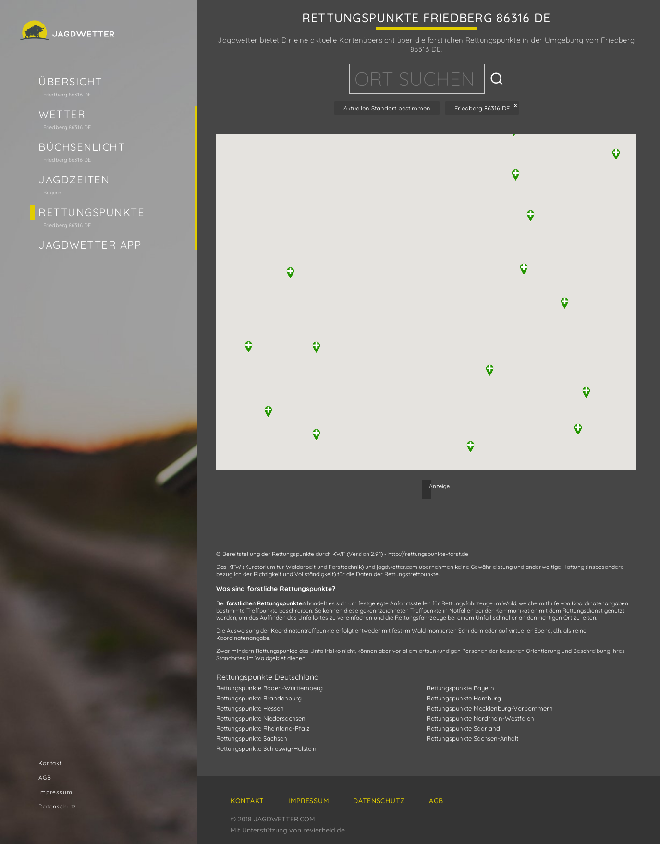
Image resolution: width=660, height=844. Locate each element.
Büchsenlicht (81, 147)
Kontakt (50, 763)
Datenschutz (57, 806)
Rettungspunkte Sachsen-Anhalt (472, 738)
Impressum (55, 792)
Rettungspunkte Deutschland (267, 677)
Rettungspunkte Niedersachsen (261, 718)
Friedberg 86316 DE (482, 108)
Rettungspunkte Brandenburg (259, 698)
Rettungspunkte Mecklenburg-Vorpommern (490, 708)
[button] (490, 370)
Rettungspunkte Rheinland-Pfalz (262, 728)
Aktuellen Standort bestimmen (386, 108)
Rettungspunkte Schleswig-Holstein (266, 748)
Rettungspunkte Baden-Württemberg (269, 688)
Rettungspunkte (91, 212)
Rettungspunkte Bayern (460, 688)
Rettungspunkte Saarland (463, 728)
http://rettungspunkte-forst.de (428, 553)
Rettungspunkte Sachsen (251, 738)
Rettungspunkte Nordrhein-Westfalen (480, 718)
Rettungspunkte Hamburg (464, 698)
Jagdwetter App (90, 245)
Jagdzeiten (74, 179)
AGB (44, 777)
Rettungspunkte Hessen (250, 708)
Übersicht (70, 81)
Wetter (62, 114)
